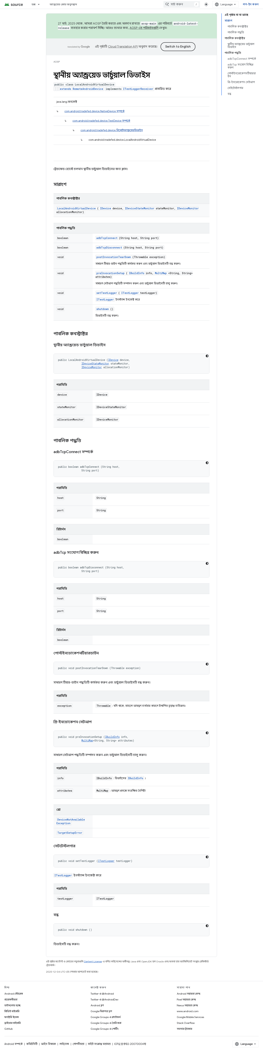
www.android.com (188, 1011)
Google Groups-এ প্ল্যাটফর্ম (106, 1017)
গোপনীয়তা (78, 1044)
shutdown (102, 309)
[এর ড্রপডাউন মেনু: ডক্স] (40, 4)
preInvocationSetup (110, 273)
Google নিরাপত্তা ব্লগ (101, 1011)
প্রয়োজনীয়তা (10, 999)
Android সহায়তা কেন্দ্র (188, 993)
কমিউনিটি (31, 1044)
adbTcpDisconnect (109, 247)
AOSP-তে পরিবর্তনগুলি (144, 28)
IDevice (105, 208)
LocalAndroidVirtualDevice (76, 208)
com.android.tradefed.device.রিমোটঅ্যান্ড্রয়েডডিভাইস (112, 130)
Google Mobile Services (190, 1017)
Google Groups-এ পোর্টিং (105, 1028)
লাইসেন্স (64, 1044)
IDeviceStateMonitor (139, 208)
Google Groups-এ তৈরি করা (106, 1023)
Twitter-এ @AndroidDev (104, 999)
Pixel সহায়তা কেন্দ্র (186, 999)
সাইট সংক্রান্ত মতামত (99, 1044)
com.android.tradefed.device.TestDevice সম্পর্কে (101, 120)
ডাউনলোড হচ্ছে (12, 1005)
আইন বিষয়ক (48, 1044)
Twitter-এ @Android (102, 993)
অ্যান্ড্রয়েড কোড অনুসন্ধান (63, 4)
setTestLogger (106, 293)
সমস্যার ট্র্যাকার (184, 1028)
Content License (93, 961)
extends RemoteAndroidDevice (81, 89)
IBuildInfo (136, 273)
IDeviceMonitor (188, 208)
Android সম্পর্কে (13, 1044)
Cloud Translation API (123, 46)
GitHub (8, 1028)
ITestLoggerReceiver (138, 89)
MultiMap (161, 273)
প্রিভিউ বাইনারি (11, 1011)
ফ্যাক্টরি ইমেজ (11, 1017)
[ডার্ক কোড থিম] (207, 356)
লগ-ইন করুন (251, 4)
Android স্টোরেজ (13, 993)
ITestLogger (130, 293)
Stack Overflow (186, 1023)
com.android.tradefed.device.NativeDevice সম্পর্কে (94, 111)
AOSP (57, 61)
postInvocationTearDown (113, 257)
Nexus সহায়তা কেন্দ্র (187, 1005)
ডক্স (34, 4)
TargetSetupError (69, 832)
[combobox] (181, 4)
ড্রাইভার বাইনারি (12, 1023)
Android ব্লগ (97, 1005)
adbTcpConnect (106, 238)
